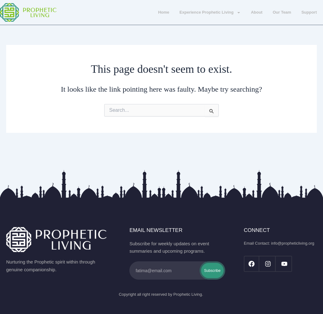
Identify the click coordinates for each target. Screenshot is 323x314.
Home (163, 12)
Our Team (282, 12)
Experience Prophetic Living (210, 12)
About (257, 12)
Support (309, 12)
